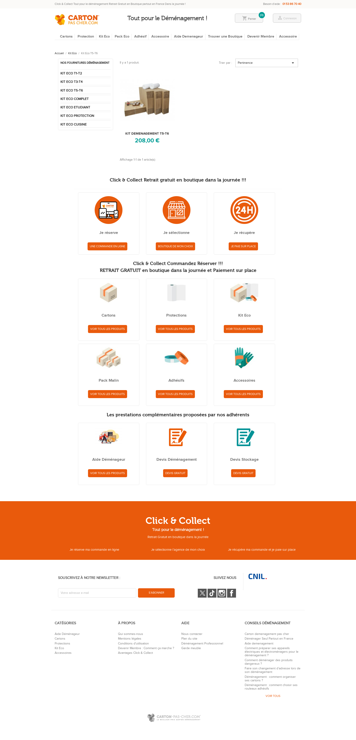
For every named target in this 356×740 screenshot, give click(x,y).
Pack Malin (109, 381)
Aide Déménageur (108, 460)
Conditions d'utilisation (133, 643)
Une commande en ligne (107, 246)
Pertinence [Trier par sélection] (267, 63)
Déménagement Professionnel (202, 643)
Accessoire (160, 36)
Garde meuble (191, 648)
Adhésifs (176, 381)
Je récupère (244, 233)
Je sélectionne (176, 233)
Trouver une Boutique (225, 36)
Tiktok (212, 593)
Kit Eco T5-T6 (71, 90)
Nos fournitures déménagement (84, 63)
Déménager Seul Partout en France (269, 638)
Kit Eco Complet (74, 99)
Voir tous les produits (107, 329)
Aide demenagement (259, 643)
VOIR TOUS (273, 696)
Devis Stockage (244, 460)
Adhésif (140, 36)
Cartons (66, 36)
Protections (176, 315)
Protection (86, 36)
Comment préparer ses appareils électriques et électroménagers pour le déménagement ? (271, 651)
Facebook (231, 593)
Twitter (202, 593)
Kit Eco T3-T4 (71, 82)
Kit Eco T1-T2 (71, 73)
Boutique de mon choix (175, 246)
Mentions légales (129, 638)
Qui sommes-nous (130, 634)
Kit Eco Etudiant (75, 107)
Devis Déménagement (176, 460)
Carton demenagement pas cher (267, 634)
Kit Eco (104, 36)
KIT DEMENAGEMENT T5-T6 (147, 134)
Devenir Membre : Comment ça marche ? (146, 648)
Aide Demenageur (188, 36)
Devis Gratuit (175, 473)
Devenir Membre (260, 36)
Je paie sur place (243, 246)
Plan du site (189, 638)
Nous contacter (191, 634)
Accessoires (244, 381)
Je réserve (108, 233)
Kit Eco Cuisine (73, 124)
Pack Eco (122, 36)
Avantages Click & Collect (135, 653)
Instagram (221, 593)
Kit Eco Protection (77, 116)
